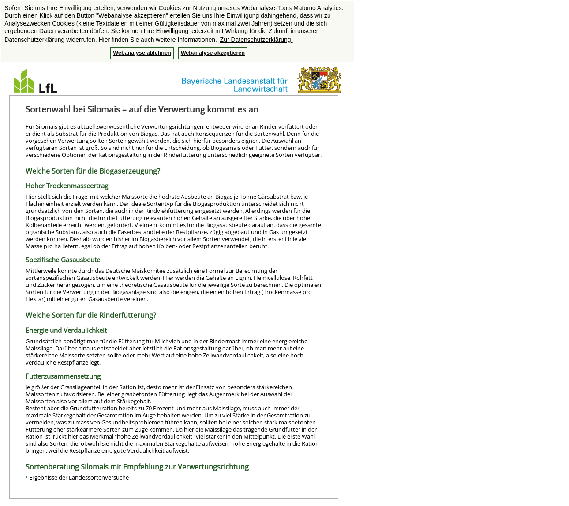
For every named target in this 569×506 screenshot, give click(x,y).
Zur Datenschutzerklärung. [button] (256, 39)
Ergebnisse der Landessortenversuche (79, 477)
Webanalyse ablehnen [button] (142, 53)
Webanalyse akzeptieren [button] (213, 53)
